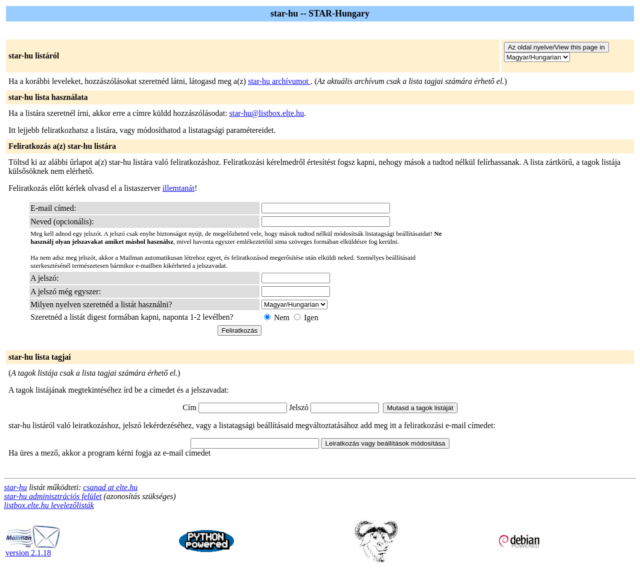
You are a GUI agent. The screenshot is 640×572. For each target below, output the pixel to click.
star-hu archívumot (279, 81)
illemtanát (178, 188)
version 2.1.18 (33, 549)
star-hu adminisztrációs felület (53, 496)
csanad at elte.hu (110, 487)
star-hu (15, 487)
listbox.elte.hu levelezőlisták (49, 505)
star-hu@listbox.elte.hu (267, 113)
